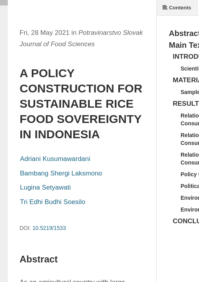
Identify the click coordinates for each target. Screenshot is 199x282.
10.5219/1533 (49, 228)
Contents (177, 8)
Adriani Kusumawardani (55, 159)
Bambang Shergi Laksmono (61, 173)
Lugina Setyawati (45, 187)
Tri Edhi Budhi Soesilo (52, 202)
